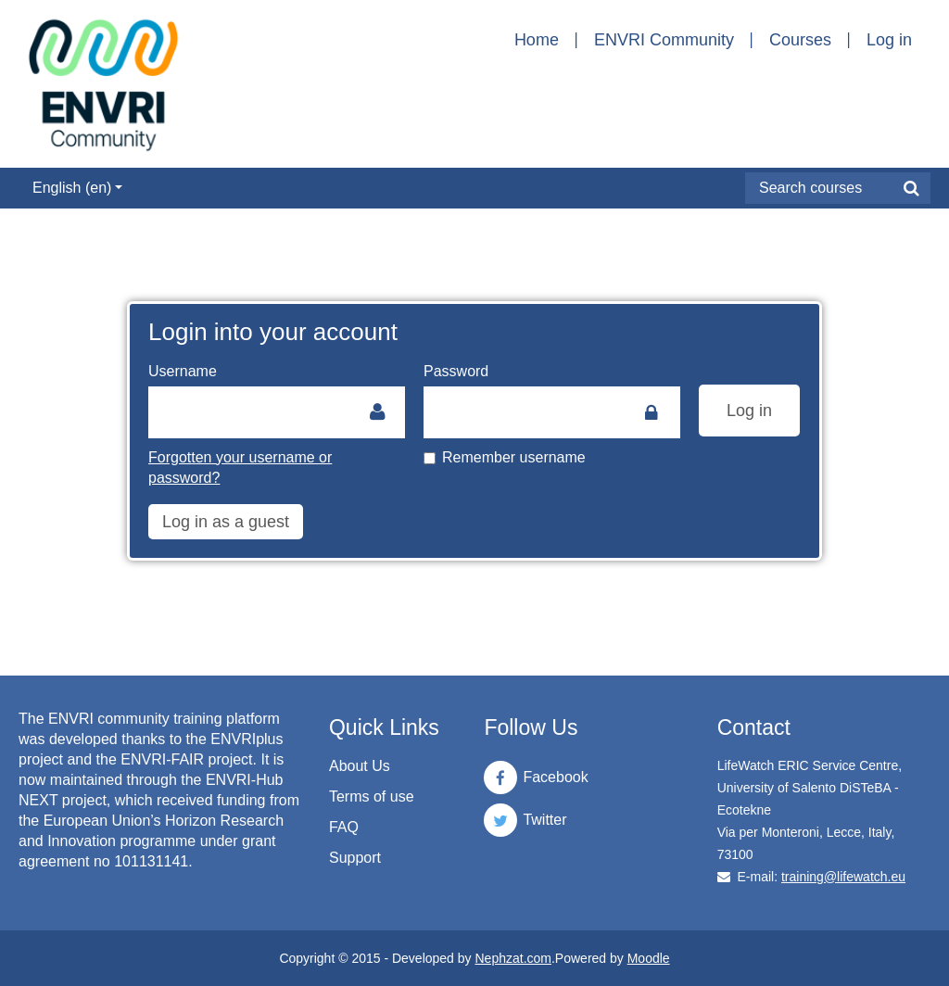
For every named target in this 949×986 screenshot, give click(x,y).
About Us (359, 766)
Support (355, 858)
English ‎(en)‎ (77, 188)
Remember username (505, 457)
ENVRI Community (664, 40)
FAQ (344, 827)
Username (182, 371)
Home (536, 40)
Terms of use (371, 796)
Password (456, 371)
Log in (889, 40)
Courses (800, 40)
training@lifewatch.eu (843, 876)
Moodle (648, 958)
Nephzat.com (512, 958)
